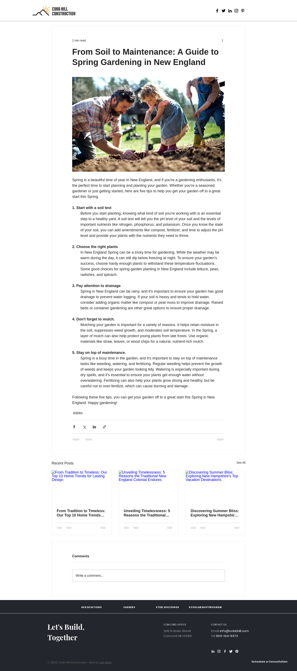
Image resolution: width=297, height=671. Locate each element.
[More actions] (222, 40)
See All (240, 462)
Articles (77, 412)
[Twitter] (223, 10)
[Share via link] (104, 427)
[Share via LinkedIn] (94, 427)
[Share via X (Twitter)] (84, 427)
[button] (269, 662)
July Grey (105, 662)
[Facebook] (217, 10)
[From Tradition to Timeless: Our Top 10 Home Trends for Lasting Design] (81, 487)
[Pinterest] (242, 10)
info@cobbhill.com (234, 631)
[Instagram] (236, 10)
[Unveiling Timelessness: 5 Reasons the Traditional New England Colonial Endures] (148, 487)
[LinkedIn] (229, 10)
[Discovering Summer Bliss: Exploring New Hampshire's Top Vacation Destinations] (215, 487)
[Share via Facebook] (74, 427)
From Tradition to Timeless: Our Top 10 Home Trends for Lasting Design (81, 513)
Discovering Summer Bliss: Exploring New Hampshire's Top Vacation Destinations (215, 513)
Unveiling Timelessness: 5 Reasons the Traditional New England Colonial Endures (147, 513)
